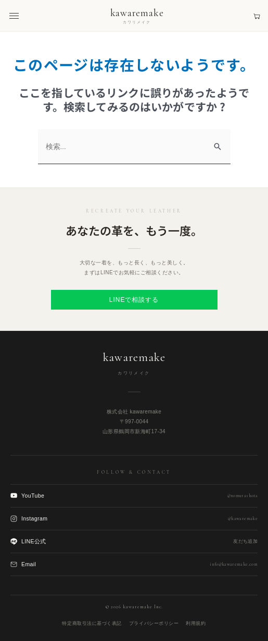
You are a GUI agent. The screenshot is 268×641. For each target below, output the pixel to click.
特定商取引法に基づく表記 (91, 623)
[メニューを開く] (14, 16)
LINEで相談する (134, 299)
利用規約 (196, 623)
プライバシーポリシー (153, 623)
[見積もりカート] (257, 16)
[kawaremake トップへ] (137, 16)
